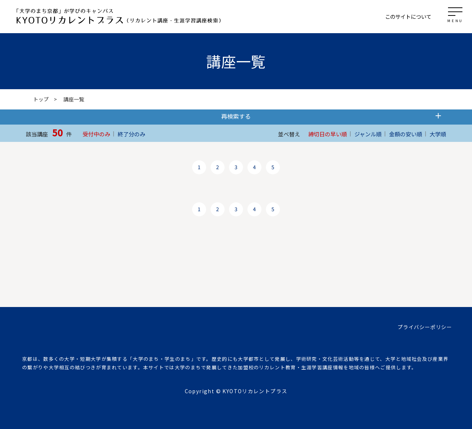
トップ (41, 99)
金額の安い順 (405, 134)
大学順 (438, 134)
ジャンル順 (368, 134)
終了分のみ (131, 134)
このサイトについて (408, 16)
